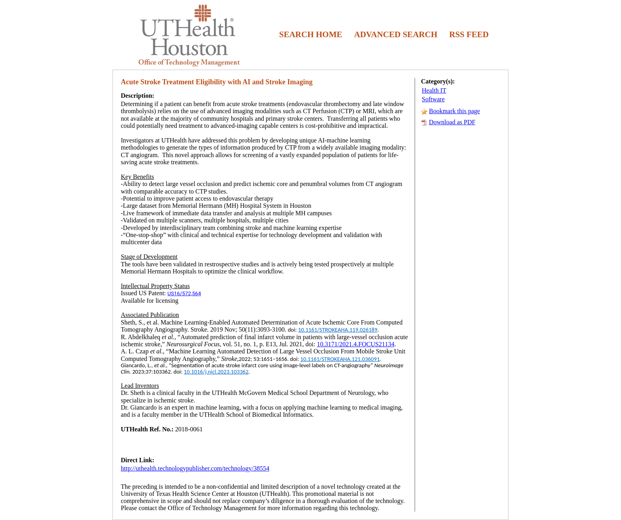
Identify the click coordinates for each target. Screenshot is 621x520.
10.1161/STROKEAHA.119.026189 (337, 329)
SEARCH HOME (310, 34)
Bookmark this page (454, 111)
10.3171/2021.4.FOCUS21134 (355, 344)
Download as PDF (452, 122)
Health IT (434, 90)
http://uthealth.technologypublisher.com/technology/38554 (195, 468)
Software (433, 99)
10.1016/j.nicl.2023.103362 (216, 371)
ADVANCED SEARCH (395, 34)
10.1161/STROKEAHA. (326, 358)
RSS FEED (469, 34)
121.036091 (366, 358)
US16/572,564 (184, 293)
